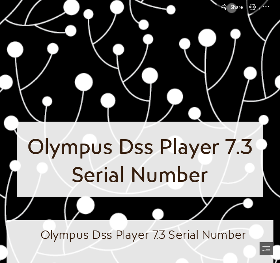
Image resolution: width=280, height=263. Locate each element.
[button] (231, 7)
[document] (140, 131)
